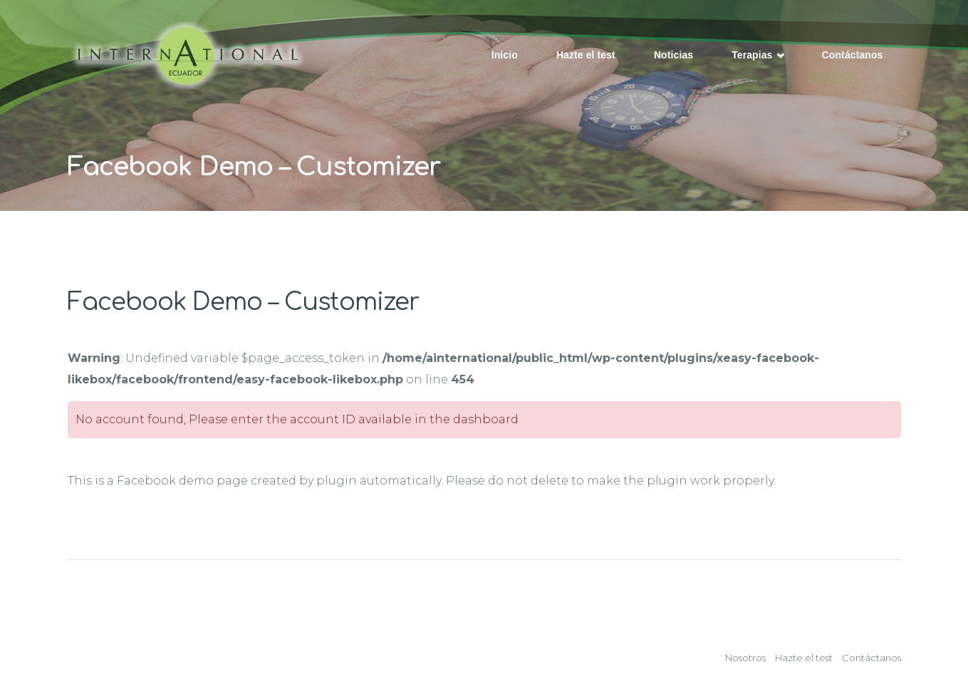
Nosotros (745, 657)
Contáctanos (852, 55)
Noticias (673, 55)
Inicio (504, 55)
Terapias (757, 56)
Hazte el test (585, 55)
